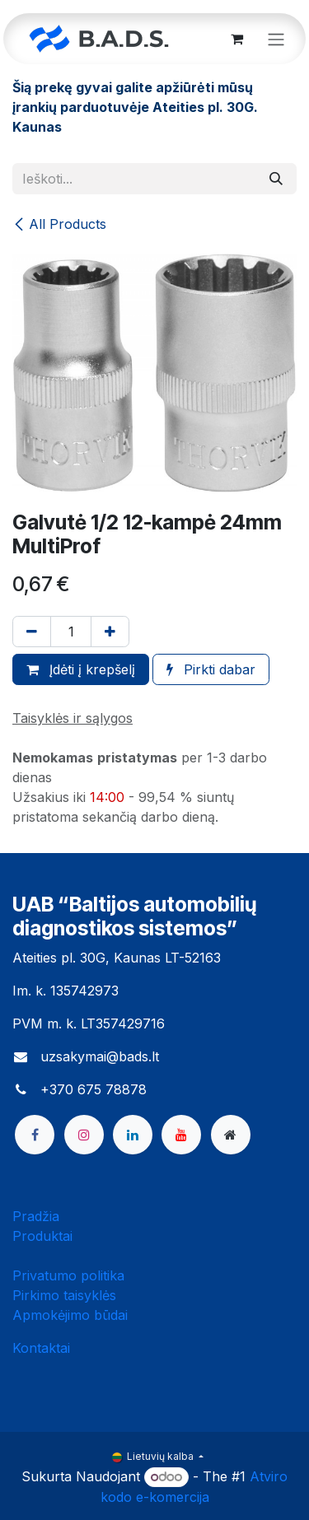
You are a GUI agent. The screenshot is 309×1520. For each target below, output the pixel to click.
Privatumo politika (68, 1275)
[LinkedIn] (132, 1134)
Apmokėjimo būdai (70, 1315)
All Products (59, 224)
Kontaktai (41, 1348)
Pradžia (35, 1216)
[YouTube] (181, 1134)
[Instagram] (84, 1134)
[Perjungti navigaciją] (276, 38)
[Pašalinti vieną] (31, 631)
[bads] (230, 1134)
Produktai (42, 1236)
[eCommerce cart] (236, 38)
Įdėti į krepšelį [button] (80, 669)
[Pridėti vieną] (110, 631)
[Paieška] (276, 178)
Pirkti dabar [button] (210, 669)
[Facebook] (34, 1134)
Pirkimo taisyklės (64, 1295)
